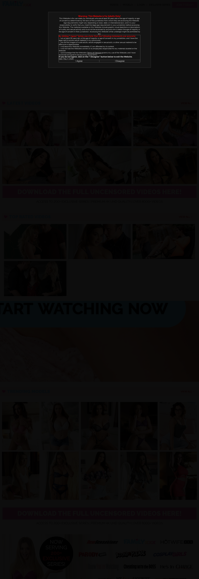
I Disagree (119, 61)
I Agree (79, 61)
